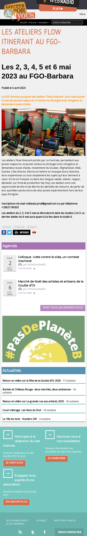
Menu (82, 14)
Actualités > (44, 22)
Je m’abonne (57, 458)
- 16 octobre (39, 391)
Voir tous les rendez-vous (63, 307)
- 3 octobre (26, 419)
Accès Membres (15, 523)
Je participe (14, 462)
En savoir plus (16, 501)
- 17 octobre (39, 380)
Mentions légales (65, 520)
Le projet (41, 520)
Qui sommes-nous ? (17, 520)
